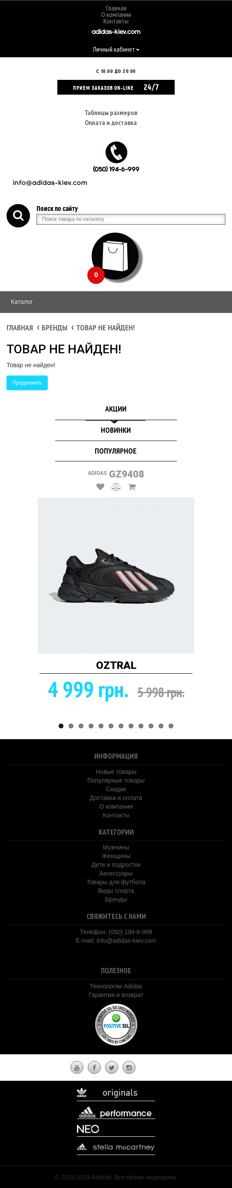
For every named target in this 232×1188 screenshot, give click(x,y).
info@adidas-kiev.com (50, 183)
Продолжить (27, 383)
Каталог (22, 301)
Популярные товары (116, 780)
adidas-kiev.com (116, 32)
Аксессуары (116, 873)
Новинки (116, 430)
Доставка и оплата (116, 797)
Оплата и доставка (111, 122)
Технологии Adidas (115, 986)
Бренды (54, 327)
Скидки (116, 789)
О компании (116, 14)
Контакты (116, 20)
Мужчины (116, 847)
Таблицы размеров (110, 112)
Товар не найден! (105, 327)
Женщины (116, 855)
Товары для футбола (116, 882)
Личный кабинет (116, 49)
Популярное (115, 451)
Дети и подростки (116, 864)
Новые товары (116, 771)
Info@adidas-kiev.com (126, 940)
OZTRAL (116, 665)
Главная (116, 7)
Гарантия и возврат (116, 994)
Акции (115, 409)
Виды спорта (116, 890)
